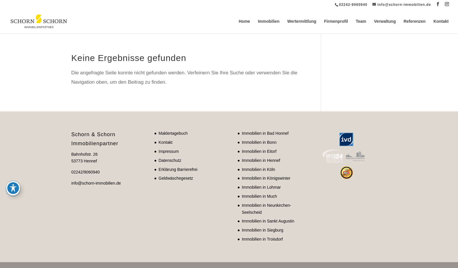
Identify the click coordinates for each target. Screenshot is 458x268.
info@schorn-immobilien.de (96, 183)
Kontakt (441, 21)
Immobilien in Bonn (259, 142)
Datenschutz (170, 160)
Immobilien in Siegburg (262, 230)
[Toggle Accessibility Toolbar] (13, 147)
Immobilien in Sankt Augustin (268, 221)
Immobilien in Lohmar (261, 187)
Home (244, 21)
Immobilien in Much (259, 196)
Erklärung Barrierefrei (178, 169)
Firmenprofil (336, 21)
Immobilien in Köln (258, 169)
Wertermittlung (301, 21)
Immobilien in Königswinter (266, 178)
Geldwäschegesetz (176, 178)
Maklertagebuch (173, 133)
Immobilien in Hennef (261, 160)
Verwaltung (385, 21)
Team (361, 21)
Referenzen (415, 21)
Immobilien (269, 21)
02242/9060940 (85, 172)
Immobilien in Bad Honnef (265, 133)
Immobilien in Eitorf (259, 151)
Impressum (169, 151)
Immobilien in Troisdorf (262, 239)
